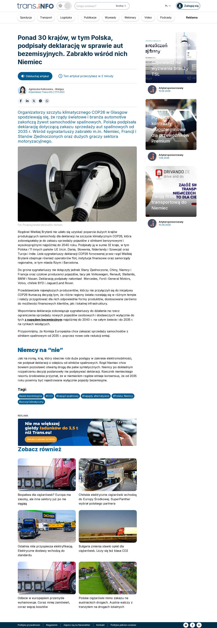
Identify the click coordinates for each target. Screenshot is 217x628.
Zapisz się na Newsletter (77, 625)
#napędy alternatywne (95, 395)
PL (168, 5)
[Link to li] (199, 625)
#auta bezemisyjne (30, 395)
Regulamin (52, 625)
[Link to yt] (185, 625)
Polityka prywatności (29, 625)
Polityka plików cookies (123, 625)
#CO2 (49, 395)
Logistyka (66, 17)
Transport (46, 17)
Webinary (130, 17)
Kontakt (100, 625)
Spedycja (26, 17)
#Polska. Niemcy (123, 395)
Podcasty (166, 17)
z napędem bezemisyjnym (43, 319)
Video (148, 17)
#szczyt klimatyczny (31, 401)
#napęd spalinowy (67, 395)
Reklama (192, 17)
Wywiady (110, 17)
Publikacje (90, 17)
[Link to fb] (192, 625)
